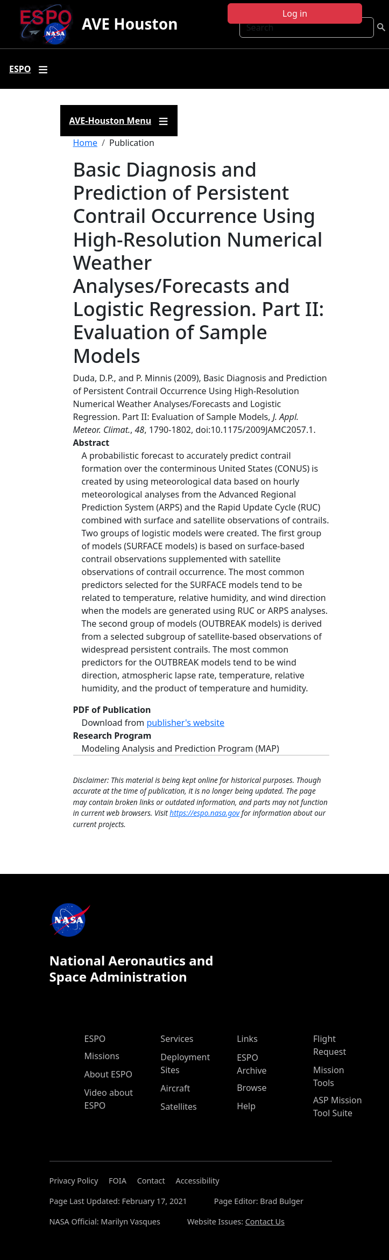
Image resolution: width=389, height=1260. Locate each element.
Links (247, 1039)
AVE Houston (130, 23)
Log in (294, 13)
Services (176, 1039)
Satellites (178, 1106)
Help (246, 1106)
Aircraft (175, 1088)
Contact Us (265, 1221)
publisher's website (185, 723)
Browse (251, 1088)
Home (85, 143)
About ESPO (108, 1074)
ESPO (95, 1039)
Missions (101, 1056)
